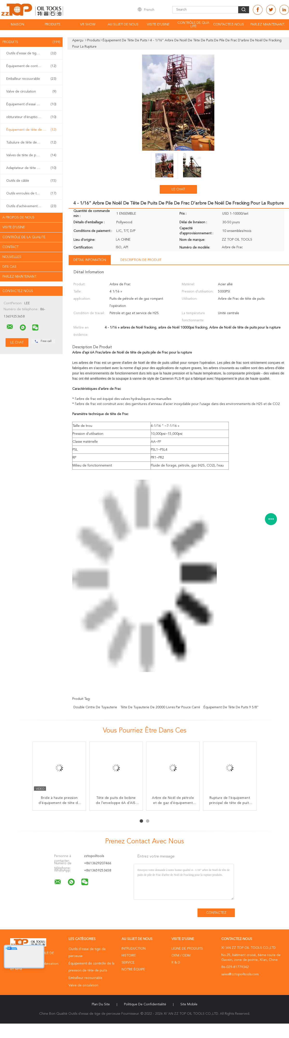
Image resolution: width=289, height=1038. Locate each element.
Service (128, 962)
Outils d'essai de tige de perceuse (32, 53)
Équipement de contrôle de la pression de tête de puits (32, 66)
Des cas (9, 266)
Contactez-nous (228, 24)
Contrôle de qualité (193, 24)
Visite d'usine (158, 24)
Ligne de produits (187, 948)
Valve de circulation (31, 91)
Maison (17, 24)
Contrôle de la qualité (24, 237)
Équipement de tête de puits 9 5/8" (231, 707)
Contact (10, 247)
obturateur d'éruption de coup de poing (32, 117)
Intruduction (134, 948)
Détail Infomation (89, 260)
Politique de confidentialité (145, 1004)
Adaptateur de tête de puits (31, 168)
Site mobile (188, 1004)
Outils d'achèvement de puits (31, 206)
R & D (175, 962)
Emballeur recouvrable (31, 78)
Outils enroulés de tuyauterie (31, 193)
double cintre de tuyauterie (95, 707)
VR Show (87, 24)
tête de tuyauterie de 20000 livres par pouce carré (160, 707)
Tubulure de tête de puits (31, 142)
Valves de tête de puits (31, 155)
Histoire (129, 955)
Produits (52, 24)
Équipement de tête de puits (31, 129)
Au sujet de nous (123, 24)
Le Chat (178, 189)
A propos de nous (18, 217)
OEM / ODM (180, 955)
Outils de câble (31, 180)
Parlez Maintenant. (267, 24)
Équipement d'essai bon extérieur (31, 104)
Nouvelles (11, 257)
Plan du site (101, 1004)
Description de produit (140, 260)
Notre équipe (133, 969)
